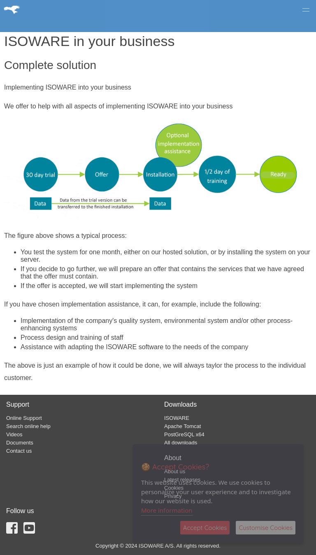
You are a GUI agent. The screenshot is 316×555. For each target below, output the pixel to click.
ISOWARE (176, 418)
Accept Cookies (205, 528)
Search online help (28, 426)
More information (167, 510)
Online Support (24, 418)
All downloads (180, 443)
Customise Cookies (266, 528)
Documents (19, 443)
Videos (14, 434)
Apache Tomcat (182, 426)
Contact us (19, 451)
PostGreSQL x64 (184, 434)
